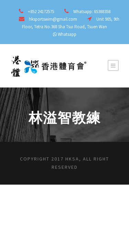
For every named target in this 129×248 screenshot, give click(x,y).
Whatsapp (67, 34)
